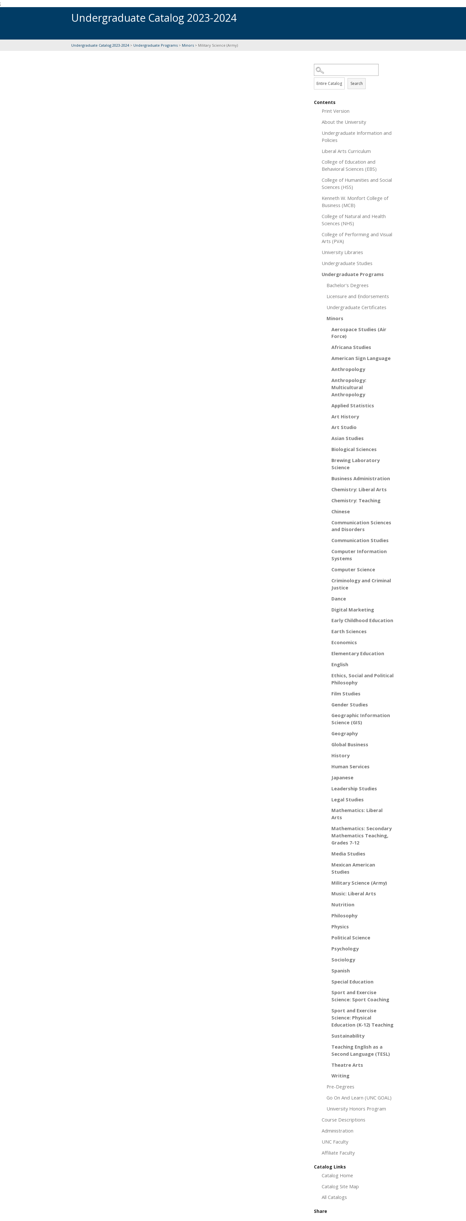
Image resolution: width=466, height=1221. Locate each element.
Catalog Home (337, 1175)
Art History (345, 416)
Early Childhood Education (362, 620)
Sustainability (347, 1035)
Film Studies (346, 693)
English (339, 664)
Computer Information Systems (359, 555)
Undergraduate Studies (347, 263)
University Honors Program (356, 1108)
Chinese (340, 511)
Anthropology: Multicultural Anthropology (348, 387)
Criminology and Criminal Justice (361, 584)
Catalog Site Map (340, 1186)
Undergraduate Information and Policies (357, 136)
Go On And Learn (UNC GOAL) (359, 1097)
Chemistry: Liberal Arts (359, 489)
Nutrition (342, 904)
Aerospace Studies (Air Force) (358, 333)
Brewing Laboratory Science (355, 464)
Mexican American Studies (353, 868)
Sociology (343, 959)
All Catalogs (334, 1197)
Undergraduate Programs (155, 45)
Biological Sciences (354, 449)
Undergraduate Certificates (356, 307)
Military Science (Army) (359, 882)
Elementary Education (357, 653)
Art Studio (344, 427)
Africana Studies (351, 347)
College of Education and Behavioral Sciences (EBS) (349, 165)
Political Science (350, 937)
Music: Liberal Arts (353, 893)
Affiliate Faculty (338, 1152)
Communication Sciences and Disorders (361, 526)
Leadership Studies (354, 788)
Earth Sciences (349, 631)
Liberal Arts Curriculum (346, 151)
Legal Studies (347, 799)
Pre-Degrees (340, 1086)
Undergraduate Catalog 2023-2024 (100, 45)
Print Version (336, 111)
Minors (188, 45)
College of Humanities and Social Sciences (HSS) (357, 183)
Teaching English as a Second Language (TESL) (360, 1050)
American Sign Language (361, 358)
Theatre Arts (347, 1065)
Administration (337, 1130)
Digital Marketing (352, 609)
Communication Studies (360, 540)
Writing (340, 1075)
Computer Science (353, 569)
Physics (340, 926)
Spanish (340, 970)
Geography (344, 733)
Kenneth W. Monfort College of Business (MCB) (355, 201)
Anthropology (348, 369)
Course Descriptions (343, 1119)
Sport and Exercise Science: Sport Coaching (360, 996)
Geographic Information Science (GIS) (360, 719)
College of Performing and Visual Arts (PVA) (357, 238)
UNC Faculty (335, 1141)
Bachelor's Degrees (348, 285)
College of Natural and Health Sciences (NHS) (354, 220)
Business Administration (360, 478)
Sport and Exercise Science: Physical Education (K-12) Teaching (362, 1017)
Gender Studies (349, 704)
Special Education (352, 981)
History (340, 755)
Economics (344, 642)
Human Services (350, 766)
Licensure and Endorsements (358, 296)
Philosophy (344, 915)
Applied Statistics (352, 405)
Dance (338, 598)
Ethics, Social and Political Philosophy (362, 679)
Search (356, 83)
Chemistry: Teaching (356, 500)
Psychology (345, 948)
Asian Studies (347, 438)
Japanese (342, 777)
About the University (344, 122)
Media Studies (348, 853)
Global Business (349, 744)
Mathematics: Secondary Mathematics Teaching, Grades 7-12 (361, 835)
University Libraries (342, 252)
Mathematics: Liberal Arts (357, 813)
